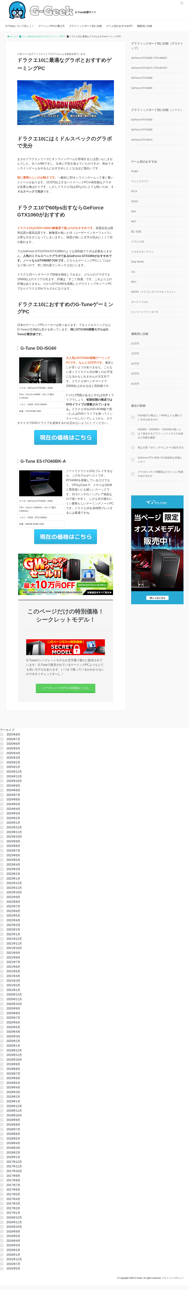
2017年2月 (13, 1212)
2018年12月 (14, 1110)
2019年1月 (13, 1106)
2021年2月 (13, 989)
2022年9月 (13, 901)
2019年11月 (14, 1059)
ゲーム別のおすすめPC (119, 25)
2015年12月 (14, 1264)
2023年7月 (13, 855)
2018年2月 (13, 1157)
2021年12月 (14, 943)
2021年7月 (13, 966)
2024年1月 (13, 827)
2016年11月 (14, 1226)
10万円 (135, 343)
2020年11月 (14, 1003)
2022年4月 (13, 925)
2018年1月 (13, 1161)
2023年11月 (14, 836)
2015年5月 (13, 1273)
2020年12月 (14, 999)
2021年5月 (13, 976)
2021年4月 (13, 980)
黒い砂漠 (136, 231)
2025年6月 (13, 748)
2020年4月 (13, 1036)
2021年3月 (13, 985)
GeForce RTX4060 (141, 129)
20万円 (135, 363)
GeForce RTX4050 (141, 119)
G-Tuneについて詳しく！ (19, 25)
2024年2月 (13, 822)
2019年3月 (13, 1096)
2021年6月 (13, 971)
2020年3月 (13, 1040)
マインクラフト (140, 181)
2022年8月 (13, 906)
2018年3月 (13, 1152)
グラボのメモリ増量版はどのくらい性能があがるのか (160, 473)
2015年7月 (13, 1268)
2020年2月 (13, 1045)
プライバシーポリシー (173, 1282)
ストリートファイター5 (144, 311)
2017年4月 (13, 1203)
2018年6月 (13, 1138)
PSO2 (134, 201)
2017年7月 (13, 1189)
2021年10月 (14, 952)
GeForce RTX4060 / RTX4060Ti (149, 57)
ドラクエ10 (137, 241)
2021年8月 (13, 962)
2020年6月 (13, 1027)
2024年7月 (13, 799)
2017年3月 (13, 1208)
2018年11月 (14, 1115)
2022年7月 (13, 911)
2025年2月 (13, 766)
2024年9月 (13, 790)
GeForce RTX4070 (141, 139)
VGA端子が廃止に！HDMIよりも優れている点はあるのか (160, 417)
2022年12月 (14, 887)
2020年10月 (14, 1008)
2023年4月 (13, 869)
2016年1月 (13, 1259)
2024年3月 (13, 818)
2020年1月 (13, 1050)
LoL (133, 271)
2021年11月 (14, 948)
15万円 (135, 353)
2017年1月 (13, 1217)
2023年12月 (14, 832)
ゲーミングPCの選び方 (52, 25)
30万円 (135, 383)
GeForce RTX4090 (141, 88)
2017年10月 (14, 1175)
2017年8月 (13, 1185)
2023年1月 (13, 883)
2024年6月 (13, 804)
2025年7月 (13, 743)
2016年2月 (13, 1254)
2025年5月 (13, 753)
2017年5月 (13, 1199)
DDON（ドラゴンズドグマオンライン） (154, 291)
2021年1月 (13, 994)
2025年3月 (13, 762)
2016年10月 (14, 1231)
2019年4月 (13, 1092)
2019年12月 (14, 1054)
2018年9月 (13, 1124)
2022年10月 (14, 897)
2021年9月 (13, 957)
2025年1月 (13, 771)
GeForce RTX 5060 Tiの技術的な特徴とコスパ (160, 459)
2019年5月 (13, 1087)
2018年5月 (13, 1143)
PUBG (134, 171)
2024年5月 (13, 808)
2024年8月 (13, 794)
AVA (133, 211)
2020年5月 (13, 1031)
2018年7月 (13, 1133)
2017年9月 (13, 1180)
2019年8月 (13, 1073)
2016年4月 (13, 1245)
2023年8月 (13, 850)
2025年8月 (13, 739)
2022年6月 (13, 915)
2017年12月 (14, 1166)
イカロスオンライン (142, 251)
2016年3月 (13, 1250)
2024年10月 (14, 785)
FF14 (134, 191)
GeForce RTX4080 (141, 77)
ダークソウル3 (139, 301)
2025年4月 (13, 757)
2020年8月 (13, 1017)
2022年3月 (13, 929)
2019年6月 (13, 1082)
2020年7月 (13, 1022)
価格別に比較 (144, 25)
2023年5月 (13, 864)
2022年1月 (13, 938)
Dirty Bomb (137, 261)
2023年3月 (13, 873)
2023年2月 (13, 878)
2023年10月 (14, 841)
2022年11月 (14, 892)
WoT (133, 221)
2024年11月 (14, 780)
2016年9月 (13, 1236)
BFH (133, 281)
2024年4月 (13, 813)
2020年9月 (13, 1013)
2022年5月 (13, 920)
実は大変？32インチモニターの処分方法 (161, 447)
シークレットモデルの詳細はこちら (65, 690)
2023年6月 (13, 859)
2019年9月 (13, 1068)
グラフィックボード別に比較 (85, 25)
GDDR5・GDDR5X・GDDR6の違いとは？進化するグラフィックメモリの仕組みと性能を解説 (160, 433)
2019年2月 (13, 1101)
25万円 (135, 373)
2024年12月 (14, 776)
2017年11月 (14, 1171)
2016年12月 (14, 1222)
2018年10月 (14, 1119)
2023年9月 (13, 845)
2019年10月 (14, 1064)
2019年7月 (13, 1078)
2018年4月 (13, 1147)
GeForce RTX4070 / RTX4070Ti (149, 67)
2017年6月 (13, 1194)
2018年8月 (13, 1129)
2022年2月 (13, 934)
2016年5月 (13, 1240)
